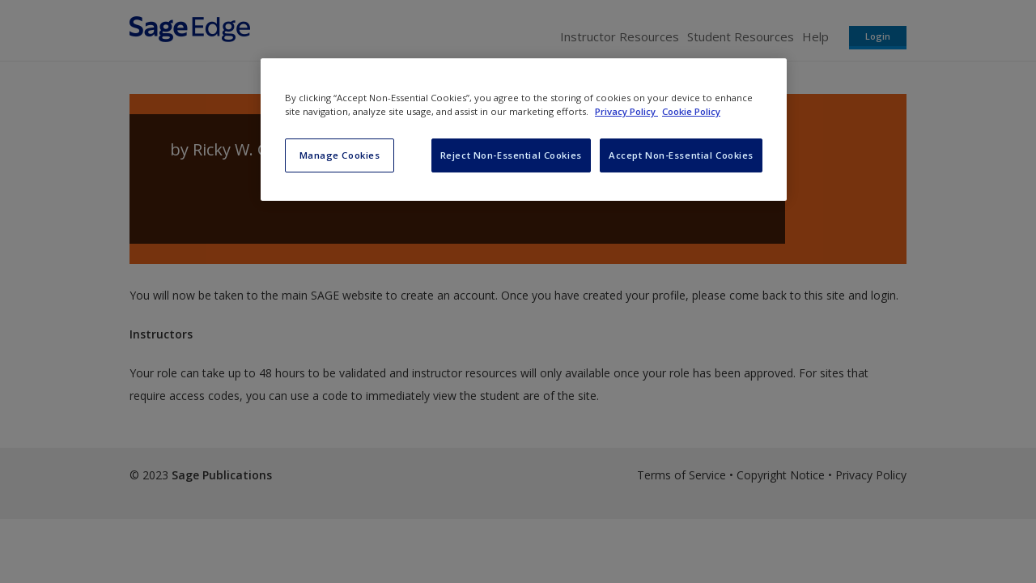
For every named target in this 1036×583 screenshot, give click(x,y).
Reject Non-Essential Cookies (511, 155)
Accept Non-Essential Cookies (681, 155)
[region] (524, 129)
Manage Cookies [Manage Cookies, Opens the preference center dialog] (339, 155)
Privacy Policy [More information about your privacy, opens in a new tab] (626, 111)
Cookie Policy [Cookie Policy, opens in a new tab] (691, 111)
